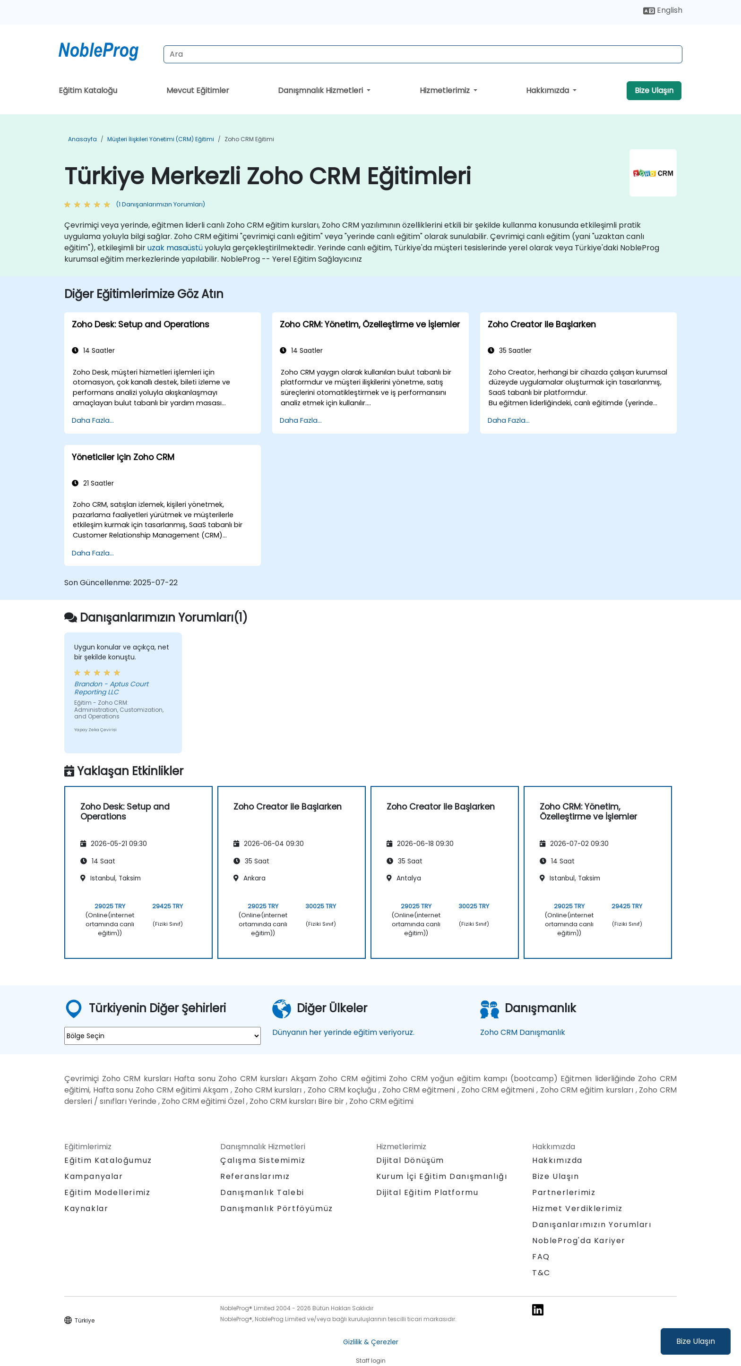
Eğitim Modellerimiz (107, 1192)
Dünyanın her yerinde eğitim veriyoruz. (343, 1032)
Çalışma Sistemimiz (263, 1160)
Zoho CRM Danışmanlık (522, 1032)
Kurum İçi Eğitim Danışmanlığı (441, 1176)
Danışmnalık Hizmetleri (321, 90)
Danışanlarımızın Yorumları (592, 1224)
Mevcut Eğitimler (197, 90)
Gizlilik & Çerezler (370, 1342)
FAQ (541, 1256)
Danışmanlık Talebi (262, 1192)
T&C (541, 1272)
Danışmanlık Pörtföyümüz (276, 1208)
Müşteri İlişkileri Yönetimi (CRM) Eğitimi (160, 139)
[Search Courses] (423, 54)
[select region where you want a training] (162, 1036)
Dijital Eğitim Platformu (427, 1192)
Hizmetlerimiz (446, 90)
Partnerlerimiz (563, 1192)
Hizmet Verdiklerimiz (577, 1208)
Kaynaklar (86, 1208)
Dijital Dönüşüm (410, 1160)
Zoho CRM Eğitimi (249, 139)
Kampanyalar (93, 1176)
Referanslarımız (255, 1176)
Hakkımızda (548, 90)
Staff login (371, 1361)
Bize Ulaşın (695, 1341)
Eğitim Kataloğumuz (108, 1160)
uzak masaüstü (175, 247)
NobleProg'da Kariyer (579, 1240)
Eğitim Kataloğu (88, 90)
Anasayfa (82, 139)
